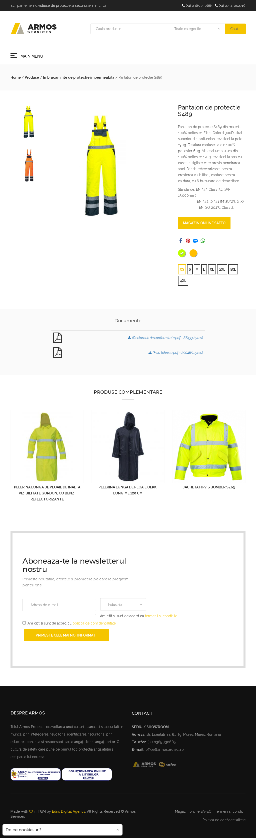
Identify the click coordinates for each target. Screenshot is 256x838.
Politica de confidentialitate (224, 820)
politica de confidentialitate (94, 623)
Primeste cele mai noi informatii (67, 635)
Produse (32, 77)
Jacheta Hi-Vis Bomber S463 (209, 487)
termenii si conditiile (161, 616)
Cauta (235, 29)
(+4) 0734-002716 (232, 6)
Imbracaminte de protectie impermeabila (78, 77)
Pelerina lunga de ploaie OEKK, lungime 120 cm (127, 490)
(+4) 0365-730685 (199, 6)
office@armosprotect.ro (165, 750)
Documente (128, 321)
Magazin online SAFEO (204, 223)
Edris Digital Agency (68, 811)
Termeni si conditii (229, 811)
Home (15, 77)
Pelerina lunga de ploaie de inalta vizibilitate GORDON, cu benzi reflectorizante (47, 493)
